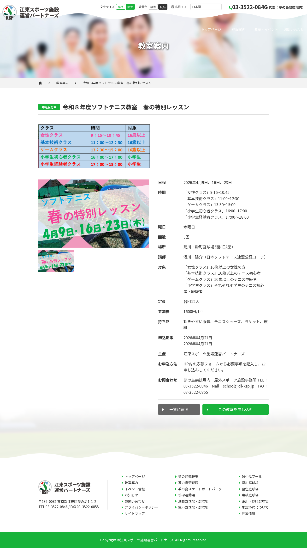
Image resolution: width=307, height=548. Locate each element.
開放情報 (248, 513)
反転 (163, 7)
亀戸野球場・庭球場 (193, 507)
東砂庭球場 (250, 495)
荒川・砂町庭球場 (255, 501)
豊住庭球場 (250, 488)
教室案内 (62, 82)
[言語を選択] (206, 7)
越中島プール (252, 476)
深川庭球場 (250, 482)
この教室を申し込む (235, 409)
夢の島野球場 (188, 482)
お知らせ (131, 495)
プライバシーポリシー (141, 507)
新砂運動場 (186, 495)
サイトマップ (135, 513)
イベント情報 (135, 488)
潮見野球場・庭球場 (193, 501)
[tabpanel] (93, 213)
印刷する (179, 6)
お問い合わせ (294, 29)
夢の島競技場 (188, 476)
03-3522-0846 (266, 7)
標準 (121, 7)
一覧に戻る (179, 409)
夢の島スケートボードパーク (200, 488)
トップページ (211, 29)
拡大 (130, 7)
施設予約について (255, 507)
